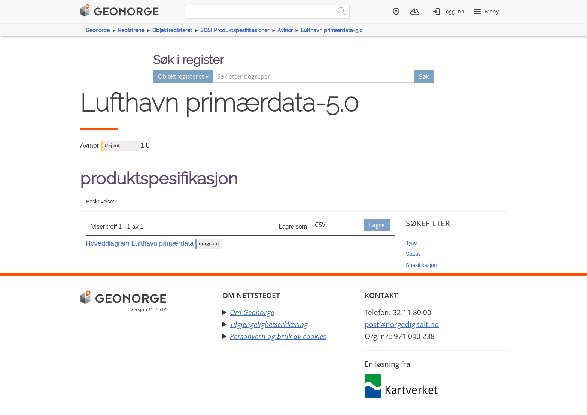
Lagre (377, 225)
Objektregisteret (172, 30)
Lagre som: (294, 227)
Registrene (131, 30)
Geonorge (98, 30)
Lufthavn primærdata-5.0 (332, 30)
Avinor (285, 30)
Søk (424, 76)
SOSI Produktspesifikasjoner (234, 30)
